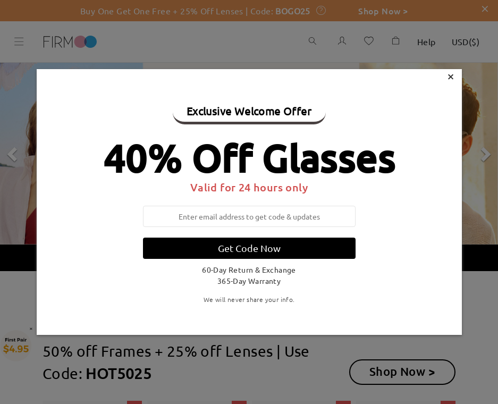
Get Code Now (249, 248)
